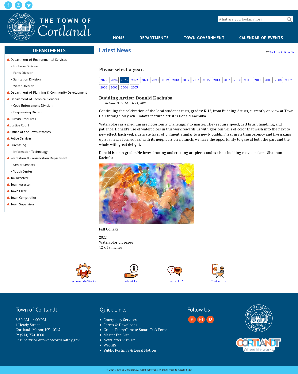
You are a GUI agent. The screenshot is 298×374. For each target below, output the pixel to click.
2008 (278, 80)
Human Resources (23, 119)
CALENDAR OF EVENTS (261, 37)
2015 (206, 80)
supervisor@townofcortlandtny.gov (49, 340)
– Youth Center (21, 171)
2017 (185, 80)
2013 (227, 80)
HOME (119, 37)
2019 (165, 80)
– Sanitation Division (25, 79)
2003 (134, 87)
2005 (114, 87)
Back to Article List (281, 52)
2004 (124, 87)
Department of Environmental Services (38, 59)
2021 (144, 80)
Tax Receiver (19, 178)
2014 (216, 80)
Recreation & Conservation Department (38, 158)
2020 (155, 80)
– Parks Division (21, 72)
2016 (196, 80)
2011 (247, 80)
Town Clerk (18, 191)
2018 (175, 80)
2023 (124, 80)
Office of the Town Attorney (30, 132)
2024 (114, 80)
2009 (268, 80)
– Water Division (22, 86)
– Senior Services (22, 165)
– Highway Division (24, 66)
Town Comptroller (23, 197)
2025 (103, 80)
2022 (134, 80)
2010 (257, 80)
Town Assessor (20, 184)
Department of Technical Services (34, 99)
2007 (288, 80)
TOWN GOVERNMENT (204, 37)
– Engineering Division (26, 112)
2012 (237, 80)
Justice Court (19, 125)
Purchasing (18, 145)
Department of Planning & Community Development (48, 92)
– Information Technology (29, 151)
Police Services (21, 138)
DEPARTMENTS (154, 37)
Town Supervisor (22, 204)
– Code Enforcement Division (31, 105)
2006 (103, 87)
